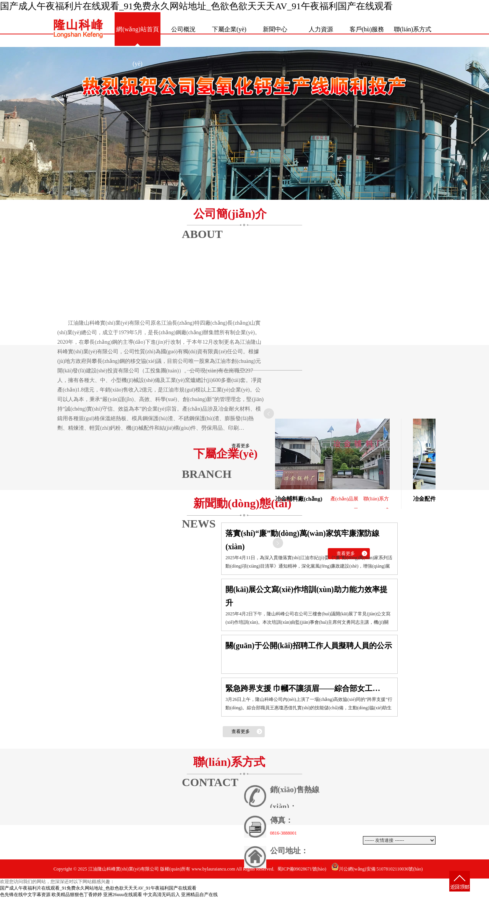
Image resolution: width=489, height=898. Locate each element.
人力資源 (321, 29)
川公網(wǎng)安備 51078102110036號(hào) (377, 869)
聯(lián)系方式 (413, 29)
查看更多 (241, 445)
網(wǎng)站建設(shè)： (357, 888)
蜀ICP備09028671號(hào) (301, 869)
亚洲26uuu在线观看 (122, 894)
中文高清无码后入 (161, 894)
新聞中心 (275, 29)
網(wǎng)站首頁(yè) (137, 36)
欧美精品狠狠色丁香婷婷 (77, 894)
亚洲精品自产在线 (199, 894)
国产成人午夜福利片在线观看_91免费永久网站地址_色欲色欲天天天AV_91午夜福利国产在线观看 (196, 6)
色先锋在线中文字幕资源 (25, 894)
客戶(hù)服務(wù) (367, 36)
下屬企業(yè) (229, 29)
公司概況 (183, 29)
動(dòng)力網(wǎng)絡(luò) (406, 888)
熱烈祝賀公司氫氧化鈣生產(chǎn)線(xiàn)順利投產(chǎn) (244, 123)
